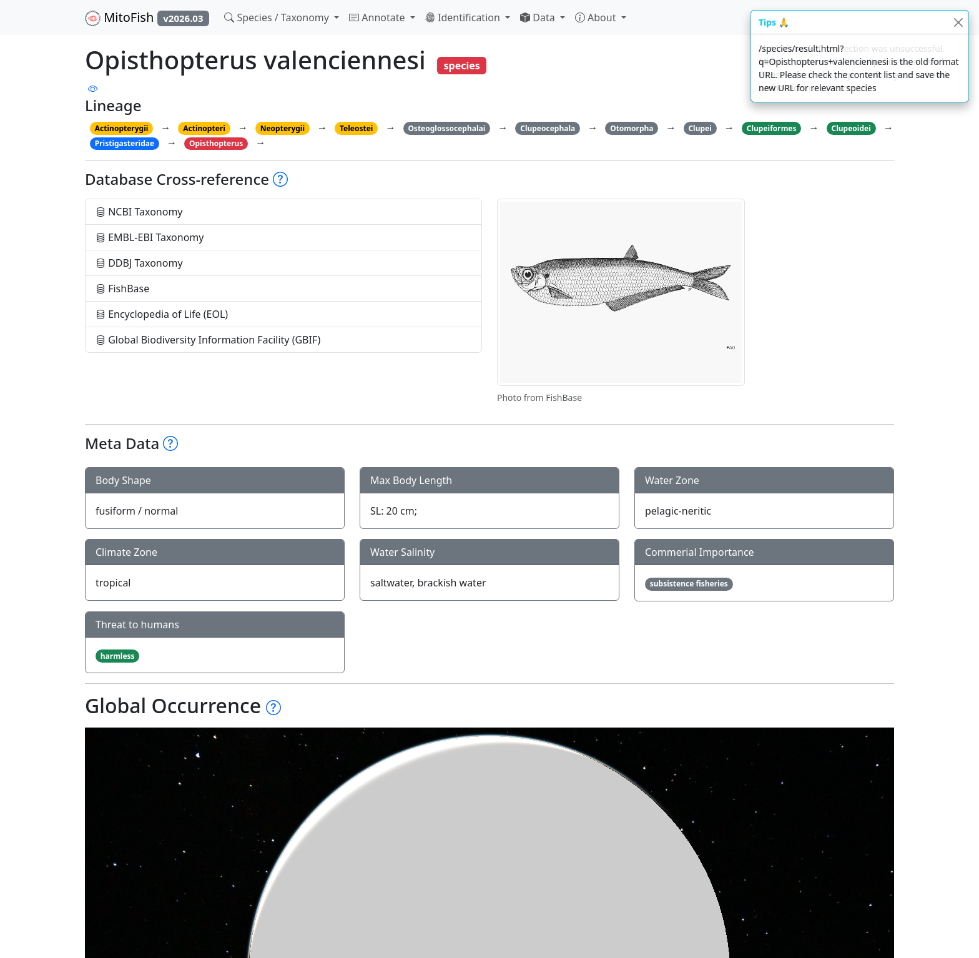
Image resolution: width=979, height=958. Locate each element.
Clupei (699, 128)
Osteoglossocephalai (446, 128)
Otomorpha (631, 128)
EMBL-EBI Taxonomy (150, 237)
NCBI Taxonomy (139, 212)
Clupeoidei (851, 128)
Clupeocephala (547, 128)
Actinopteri (204, 128)
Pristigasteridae (124, 143)
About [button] (597, 17)
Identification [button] (464, 17)
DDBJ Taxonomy (139, 263)
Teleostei (356, 128)
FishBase (122, 288)
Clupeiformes (772, 128)
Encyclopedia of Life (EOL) (162, 314)
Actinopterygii (122, 128)
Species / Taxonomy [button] (278, 17)
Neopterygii (282, 128)
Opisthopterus (216, 143)
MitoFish (147, 17)
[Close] (958, 22)
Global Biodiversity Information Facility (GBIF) (208, 340)
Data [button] (539, 17)
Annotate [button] (378, 17)
